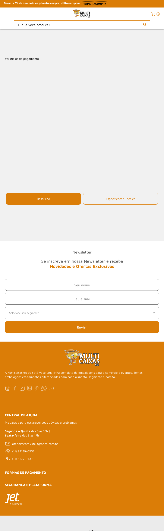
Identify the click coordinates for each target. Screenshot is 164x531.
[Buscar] (145, 24)
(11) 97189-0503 (20, 451)
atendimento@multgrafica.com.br (31, 443)
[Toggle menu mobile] (11, 14)
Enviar (82, 327)
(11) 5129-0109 (18, 459)
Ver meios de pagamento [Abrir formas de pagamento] (22, 58)
